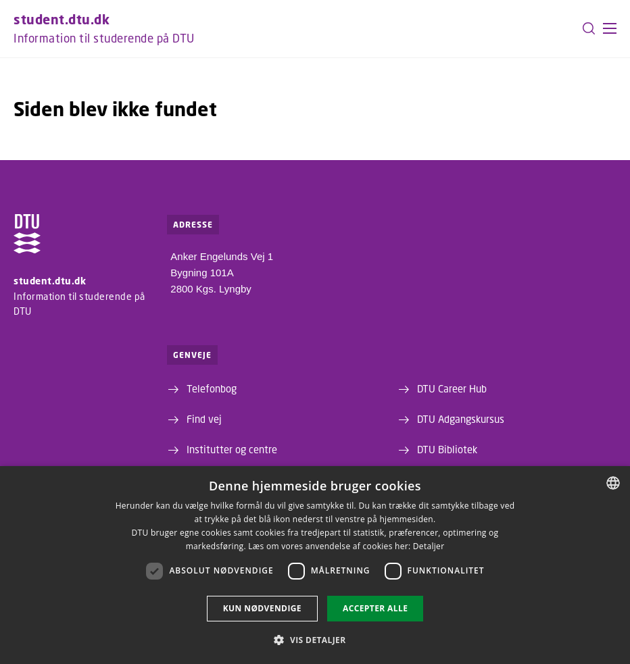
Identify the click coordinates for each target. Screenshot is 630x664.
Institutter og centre (232, 449)
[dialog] (315, 565)
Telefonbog (212, 388)
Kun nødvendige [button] (262, 608)
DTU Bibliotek (447, 449)
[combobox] (613, 483)
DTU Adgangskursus (460, 419)
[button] (609, 28)
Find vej (204, 419)
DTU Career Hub (452, 388)
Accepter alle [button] (375, 608)
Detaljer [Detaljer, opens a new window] (429, 546)
